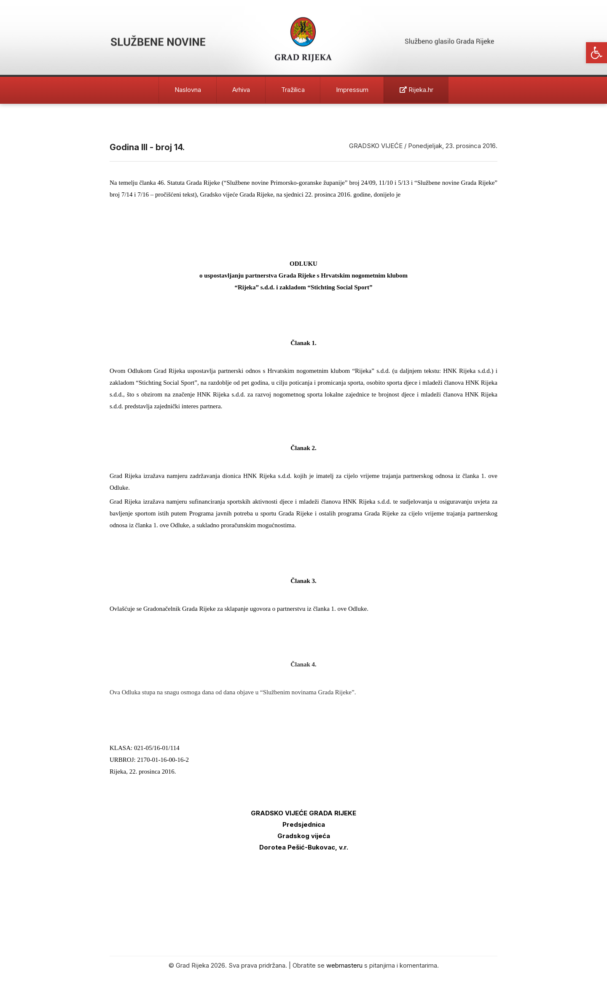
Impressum (352, 90)
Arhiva (241, 90)
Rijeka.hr (416, 90)
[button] (596, 52)
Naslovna (188, 90)
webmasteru (344, 965)
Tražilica (293, 90)
